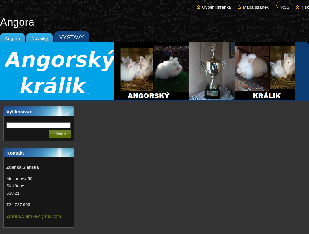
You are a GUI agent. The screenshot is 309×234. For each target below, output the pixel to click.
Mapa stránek (256, 7)
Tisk (305, 7)
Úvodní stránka (216, 7)
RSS (285, 7)
